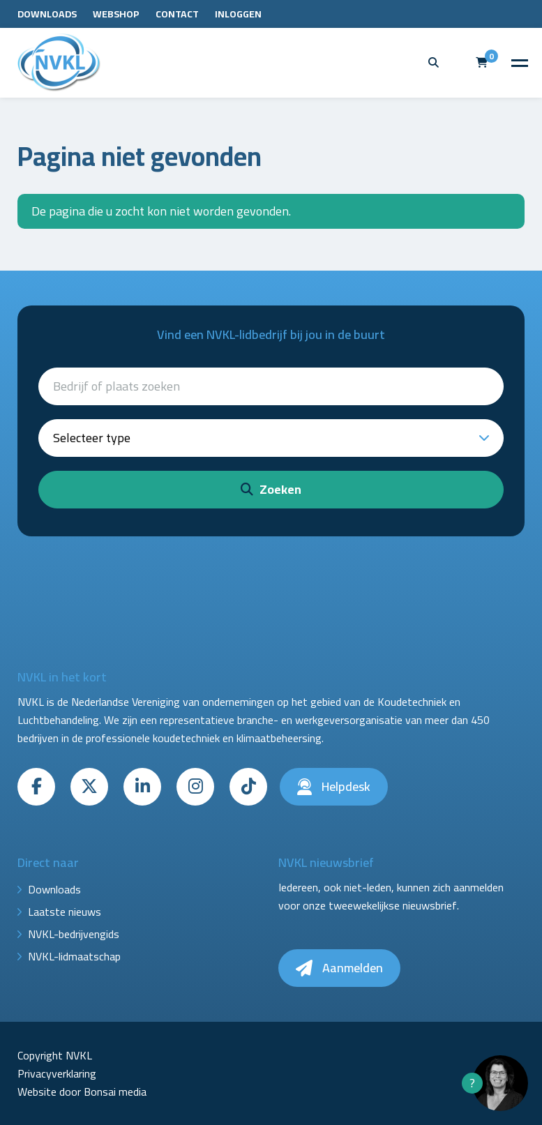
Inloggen (238, 14)
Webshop (116, 14)
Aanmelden (339, 967)
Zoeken (271, 489)
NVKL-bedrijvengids (73, 933)
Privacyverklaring (56, 1073)
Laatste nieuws (64, 911)
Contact (177, 14)
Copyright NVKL (54, 1055)
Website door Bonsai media (81, 1091)
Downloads (47, 14)
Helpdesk (333, 786)
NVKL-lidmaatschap (74, 956)
